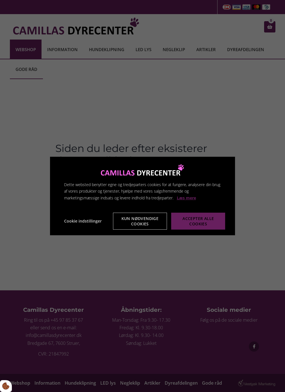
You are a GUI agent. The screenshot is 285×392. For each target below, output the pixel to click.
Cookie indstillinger (83, 221)
